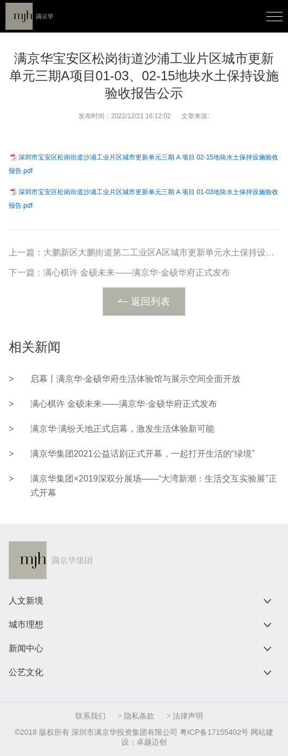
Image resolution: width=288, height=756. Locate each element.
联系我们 (90, 716)
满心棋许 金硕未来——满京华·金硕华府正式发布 (136, 272)
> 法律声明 (184, 716)
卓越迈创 (151, 742)
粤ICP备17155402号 (214, 732)
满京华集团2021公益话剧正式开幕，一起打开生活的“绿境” (142, 453)
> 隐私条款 (136, 716)
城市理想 (26, 624)
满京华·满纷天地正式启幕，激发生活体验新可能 (122, 428)
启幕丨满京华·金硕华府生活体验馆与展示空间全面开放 (135, 378)
